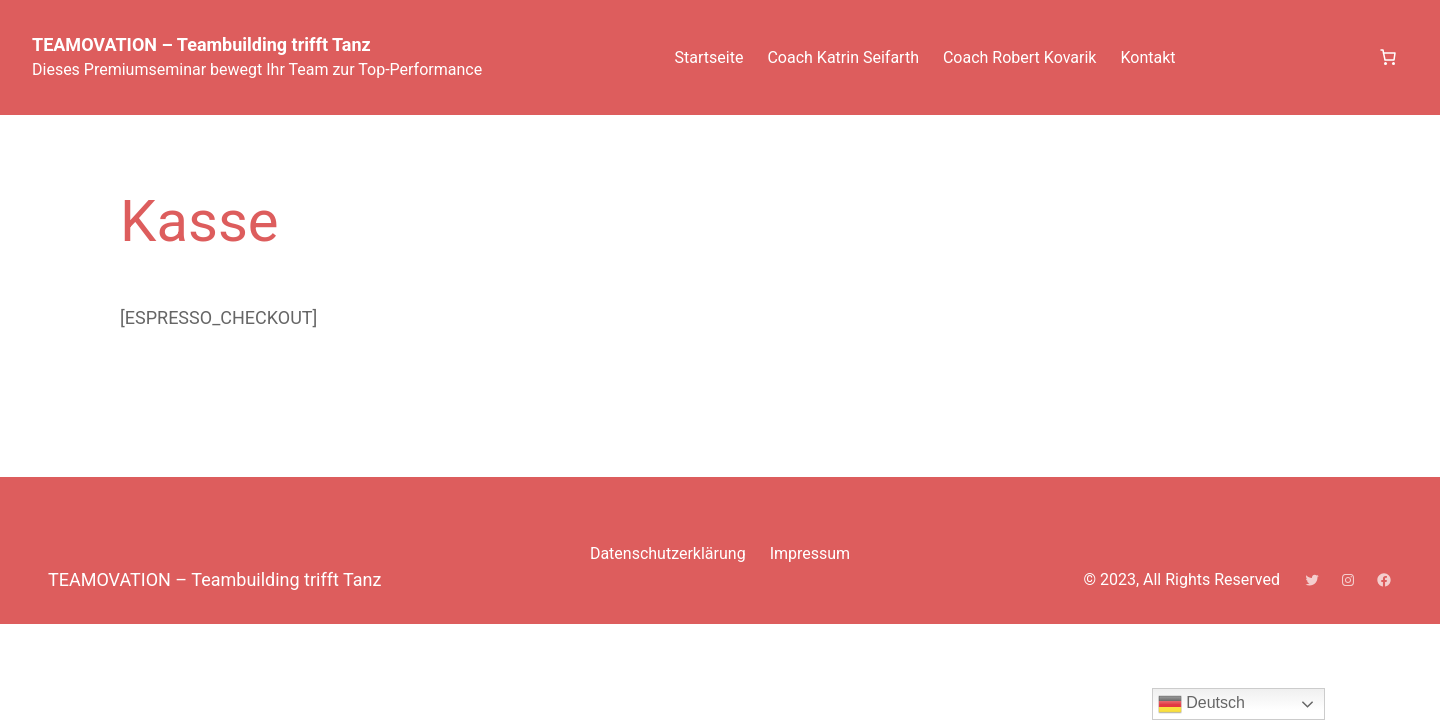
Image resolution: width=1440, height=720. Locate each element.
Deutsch (1201, 704)
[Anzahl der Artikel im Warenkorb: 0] (1388, 57)
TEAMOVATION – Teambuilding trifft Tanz (201, 44)
